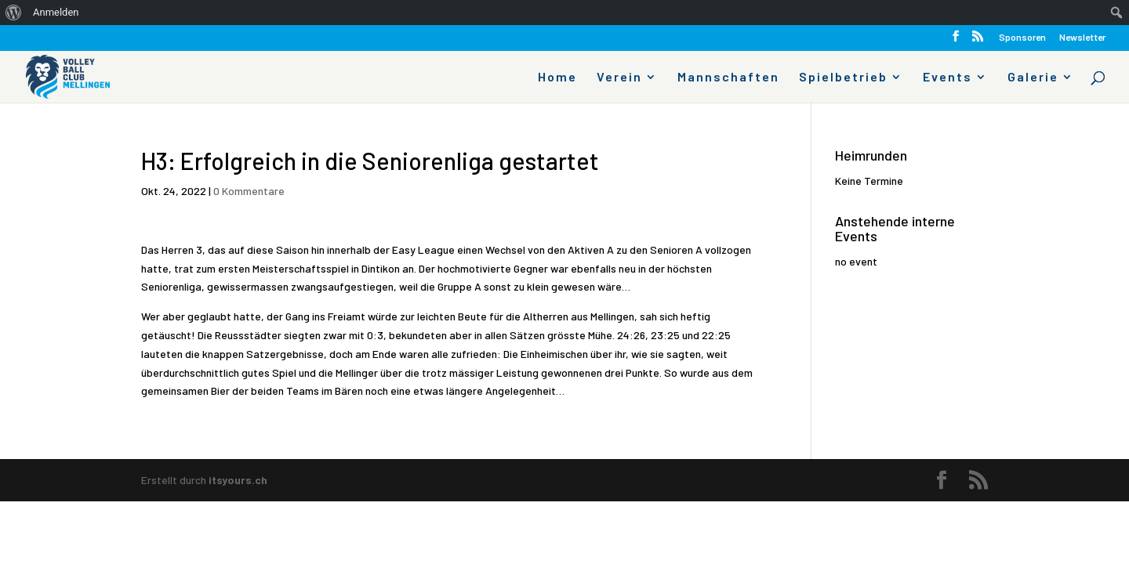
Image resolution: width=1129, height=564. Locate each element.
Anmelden (56, 12)
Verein (619, 77)
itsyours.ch (238, 479)
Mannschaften (728, 77)
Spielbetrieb (843, 77)
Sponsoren (1022, 37)
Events (947, 77)
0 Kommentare (249, 190)
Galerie (1032, 77)
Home (557, 77)
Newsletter (1082, 37)
